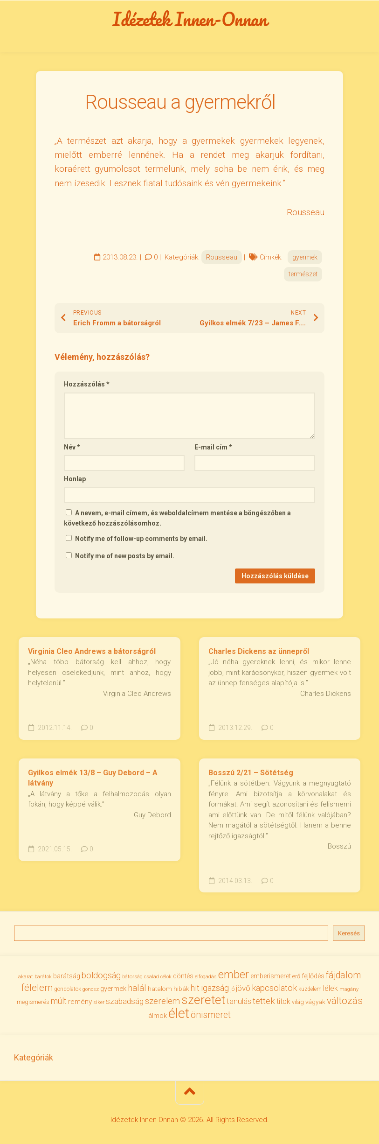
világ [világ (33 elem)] (298, 1001)
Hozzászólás (87, 384)
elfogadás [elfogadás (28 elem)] (206, 977)
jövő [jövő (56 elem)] (243, 988)
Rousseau (221, 257)
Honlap (75, 479)
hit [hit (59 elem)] (195, 988)
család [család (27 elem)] (151, 977)
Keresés (349, 933)
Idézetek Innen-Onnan (189, 19)
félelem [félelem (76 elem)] (37, 987)
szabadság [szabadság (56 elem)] (125, 1001)
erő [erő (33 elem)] (296, 976)
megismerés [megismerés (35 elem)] (33, 1001)
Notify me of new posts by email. (124, 556)
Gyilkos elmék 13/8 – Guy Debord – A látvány (93, 778)
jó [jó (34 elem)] (232, 988)
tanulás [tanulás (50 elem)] (239, 1001)
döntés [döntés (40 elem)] (183, 976)
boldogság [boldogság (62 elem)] (101, 975)
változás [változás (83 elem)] (345, 1000)
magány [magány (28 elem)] (348, 989)
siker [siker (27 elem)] (98, 1002)
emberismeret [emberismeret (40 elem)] (270, 976)
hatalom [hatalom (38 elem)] (160, 988)
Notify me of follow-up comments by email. (141, 538)
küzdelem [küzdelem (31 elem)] (310, 989)
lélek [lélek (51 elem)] (330, 988)
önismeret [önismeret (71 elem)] (211, 1015)
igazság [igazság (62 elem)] (215, 988)
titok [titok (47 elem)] (283, 1001)
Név (72, 447)
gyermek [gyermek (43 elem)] (113, 988)
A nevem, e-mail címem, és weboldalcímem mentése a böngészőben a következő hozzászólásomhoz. (177, 518)
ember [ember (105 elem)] (233, 974)
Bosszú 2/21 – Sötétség (250, 772)
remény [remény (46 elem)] (80, 1001)
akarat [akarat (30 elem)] (25, 976)
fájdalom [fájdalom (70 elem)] (343, 975)
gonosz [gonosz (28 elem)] (91, 989)
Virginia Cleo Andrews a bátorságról (92, 651)
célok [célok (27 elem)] (166, 977)
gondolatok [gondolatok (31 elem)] (67, 989)
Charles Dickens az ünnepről (258, 651)
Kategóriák (33, 1057)
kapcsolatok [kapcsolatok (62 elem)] (274, 988)
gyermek (304, 257)
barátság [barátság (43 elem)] (66, 976)
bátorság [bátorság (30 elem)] (132, 976)
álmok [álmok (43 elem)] (157, 1015)
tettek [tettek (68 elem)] (264, 1001)
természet (303, 274)
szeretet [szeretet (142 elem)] (203, 1000)
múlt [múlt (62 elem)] (59, 1001)
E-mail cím (213, 447)
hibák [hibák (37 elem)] (181, 988)
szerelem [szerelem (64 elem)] (162, 1001)
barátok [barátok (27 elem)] (43, 977)
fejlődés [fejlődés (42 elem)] (313, 976)
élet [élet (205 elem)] (178, 1013)
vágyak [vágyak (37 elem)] (315, 1001)
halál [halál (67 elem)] (137, 988)
